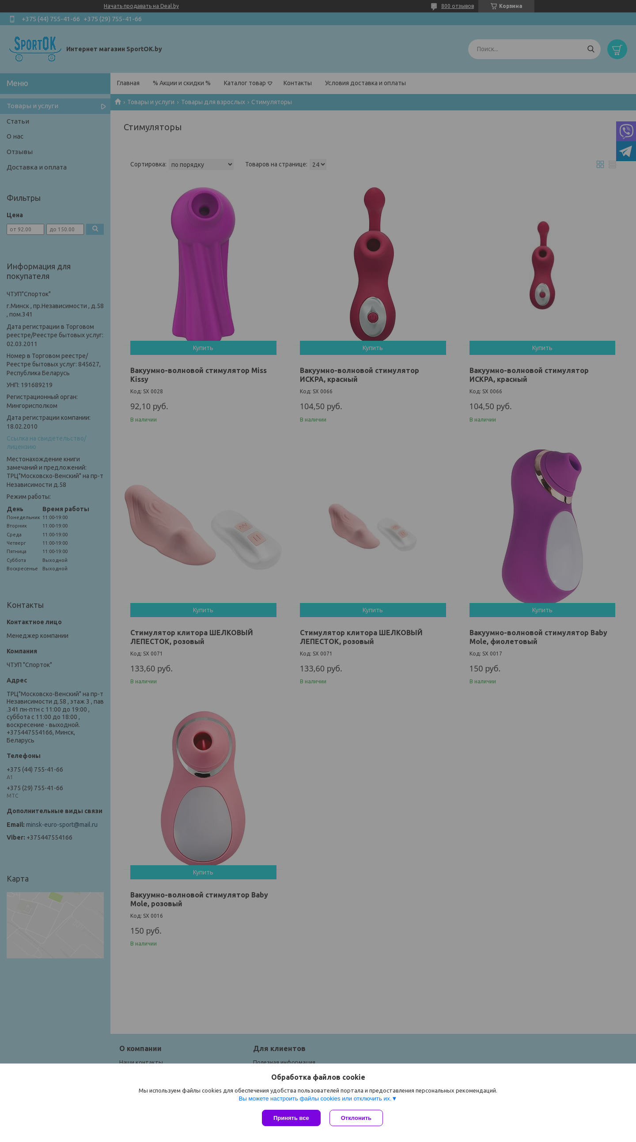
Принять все (291, 1118)
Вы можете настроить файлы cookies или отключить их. (314, 1098)
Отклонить (356, 1118)
